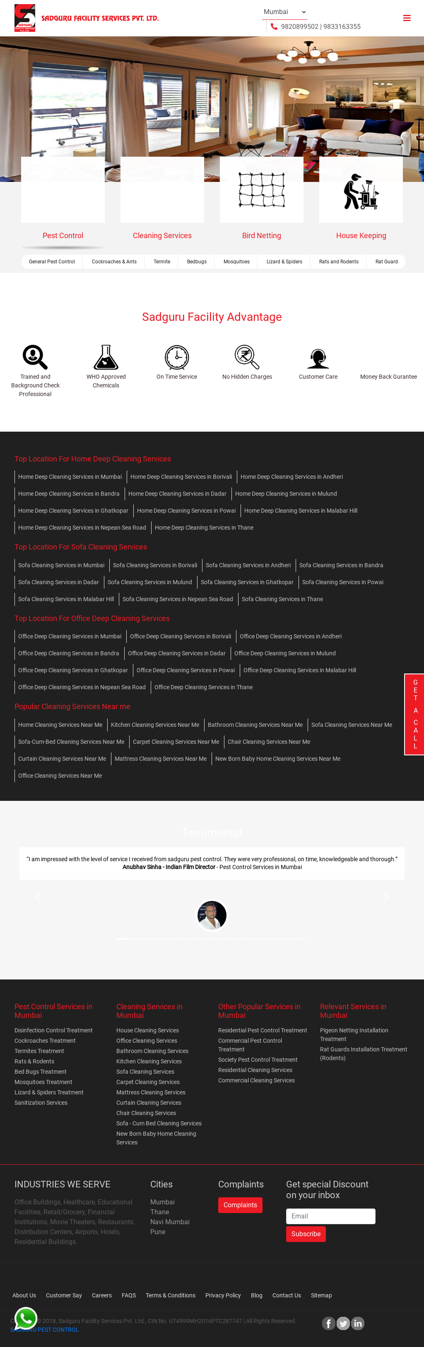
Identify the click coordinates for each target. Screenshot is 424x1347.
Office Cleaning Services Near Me (60, 775)
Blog (257, 1295)
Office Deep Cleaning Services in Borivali (180, 636)
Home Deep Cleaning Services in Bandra (69, 493)
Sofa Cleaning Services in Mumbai (61, 565)
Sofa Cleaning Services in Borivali (155, 565)
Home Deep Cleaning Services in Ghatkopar (73, 510)
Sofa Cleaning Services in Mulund (150, 582)
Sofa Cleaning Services (145, 1071)
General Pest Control (52, 262)
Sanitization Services (40, 1102)
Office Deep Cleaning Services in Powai (186, 670)
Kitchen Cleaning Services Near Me (155, 724)
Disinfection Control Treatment (53, 1030)
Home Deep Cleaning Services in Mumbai (70, 476)
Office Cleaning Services (146, 1040)
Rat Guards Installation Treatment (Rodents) (363, 1053)
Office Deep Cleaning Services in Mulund (285, 653)
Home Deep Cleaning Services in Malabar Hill (300, 510)
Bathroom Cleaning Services (152, 1051)
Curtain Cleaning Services (148, 1102)
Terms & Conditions (170, 1295)
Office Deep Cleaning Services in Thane (203, 687)
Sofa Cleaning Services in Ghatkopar (247, 582)
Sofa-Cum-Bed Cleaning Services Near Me (71, 741)
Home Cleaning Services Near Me (60, 724)
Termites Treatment (39, 1051)
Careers (102, 1295)
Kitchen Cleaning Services (149, 1061)
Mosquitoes (237, 262)
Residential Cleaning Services (255, 1070)
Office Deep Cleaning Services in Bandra (68, 653)
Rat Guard (387, 262)
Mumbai (162, 1202)
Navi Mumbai (170, 1222)
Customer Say (64, 1295)
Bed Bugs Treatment (40, 1071)
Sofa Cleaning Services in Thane (282, 599)
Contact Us (286, 1295)
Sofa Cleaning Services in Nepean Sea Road (178, 599)
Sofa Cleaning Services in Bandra (341, 565)
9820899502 (299, 27)
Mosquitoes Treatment (43, 1082)
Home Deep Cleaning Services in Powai (186, 510)
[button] (32, 109)
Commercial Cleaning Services (256, 1080)
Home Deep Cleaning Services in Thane (204, 527)
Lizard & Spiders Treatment (49, 1092)
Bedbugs (197, 262)
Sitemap (321, 1295)
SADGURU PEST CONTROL (44, 1329)
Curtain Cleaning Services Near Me (62, 758)
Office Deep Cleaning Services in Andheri (291, 636)
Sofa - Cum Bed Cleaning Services (159, 1123)
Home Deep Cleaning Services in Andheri (292, 476)
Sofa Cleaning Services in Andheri (248, 565)
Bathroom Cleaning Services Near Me (255, 724)
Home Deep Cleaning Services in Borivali (181, 476)
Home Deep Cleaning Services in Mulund (286, 493)
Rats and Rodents (339, 262)
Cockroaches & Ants (114, 262)
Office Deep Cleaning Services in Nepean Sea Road (82, 687)
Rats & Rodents (34, 1061)
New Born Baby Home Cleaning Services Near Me (277, 758)
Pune (157, 1232)
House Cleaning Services (147, 1030)
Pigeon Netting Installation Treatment (354, 1034)
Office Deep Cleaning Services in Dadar (177, 653)
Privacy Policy (223, 1295)
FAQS (129, 1295)
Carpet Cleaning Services (148, 1082)
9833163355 (342, 27)
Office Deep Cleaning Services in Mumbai (69, 636)
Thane (159, 1212)
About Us (24, 1295)
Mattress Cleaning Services (151, 1092)
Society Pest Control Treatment (258, 1059)
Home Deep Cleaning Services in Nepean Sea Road (82, 527)
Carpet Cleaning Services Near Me (176, 741)
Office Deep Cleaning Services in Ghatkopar (73, 670)
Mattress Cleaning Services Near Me (161, 758)
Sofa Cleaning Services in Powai (342, 582)
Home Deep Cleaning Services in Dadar (177, 493)
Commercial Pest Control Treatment (250, 1045)
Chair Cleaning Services (146, 1113)
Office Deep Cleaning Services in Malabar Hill (299, 670)
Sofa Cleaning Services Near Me (351, 724)
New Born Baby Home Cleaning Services (156, 1138)
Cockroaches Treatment (45, 1040)
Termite (162, 262)
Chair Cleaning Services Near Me (269, 741)
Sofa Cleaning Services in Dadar (58, 582)
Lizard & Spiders (284, 262)
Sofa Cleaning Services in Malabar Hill (66, 599)
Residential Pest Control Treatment (262, 1030)
